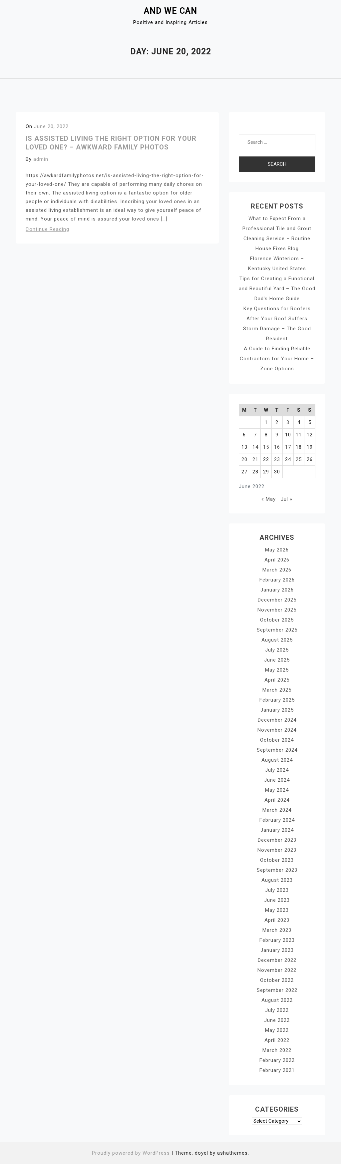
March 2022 (276, 1050)
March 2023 (276, 930)
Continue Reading (47, 229)
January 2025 (277, 710)
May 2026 (277, 550)
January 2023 (277, 950)
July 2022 (277, 1010)
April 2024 (276, 800)
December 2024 (277, 720)
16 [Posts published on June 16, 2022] (277, 447)
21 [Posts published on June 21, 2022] (255, 459)
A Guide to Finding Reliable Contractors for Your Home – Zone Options (277, 359)
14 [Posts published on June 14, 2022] (255, 447)
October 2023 (277, 860)
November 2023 (276, 850)
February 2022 (277, 1060)
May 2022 (277, 1030)
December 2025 (277, 600)
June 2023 (277, 900)
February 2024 (277, 820)
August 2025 (277, 640)
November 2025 (276, 610)
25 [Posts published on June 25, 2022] (299, 459)
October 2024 (277, 740)
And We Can (170, 11)
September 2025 (277, 630)
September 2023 (277, 870)
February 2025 (277, 700)
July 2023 (277, 890)
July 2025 (277, 650)
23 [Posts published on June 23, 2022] (277, 459)
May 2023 (277, 910)
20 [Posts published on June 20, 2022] (244, 459)
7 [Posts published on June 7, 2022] (255, 435)
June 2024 (277, 780)
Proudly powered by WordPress (131, 1153)
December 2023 (277, 840)
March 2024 (276, 810)
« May (268, 499)
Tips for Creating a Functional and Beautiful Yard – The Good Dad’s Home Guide (277, 289)
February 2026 (277, 580)
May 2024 (277, 790)
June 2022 (277, 1020)
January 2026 (277, 590)
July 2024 (277, 770)
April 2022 (276, 1040)
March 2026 (276, 570)
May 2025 (277, 670)
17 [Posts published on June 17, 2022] (288, 447)
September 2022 (277, 990)
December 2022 (277, 960)
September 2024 (277, 750)
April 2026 (276, 560)
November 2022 (276, 970)
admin (40, 159)
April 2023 (276, 920)
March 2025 (276, 690)
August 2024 (277, 760)
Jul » (286, 499)
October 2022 (277, 980)
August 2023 (277, 880)
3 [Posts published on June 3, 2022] (287, 422)
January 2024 (277, 830)
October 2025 (277, 620)
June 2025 (277, 660)
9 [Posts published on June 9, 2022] (276, 435)
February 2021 (277, 1070)
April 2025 (276, 680)
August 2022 (277, 1000)
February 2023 (277, 940)
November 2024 (276, 730)
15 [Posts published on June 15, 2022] (266, 447)
